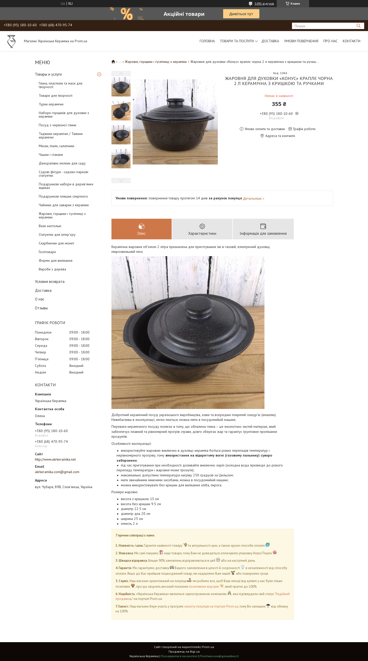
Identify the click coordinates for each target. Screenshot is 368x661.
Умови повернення (301, 41)
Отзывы (41, 308)
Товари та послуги (237, 41)
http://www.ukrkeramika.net (55, 459)
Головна (207, 41)
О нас (39, 299)
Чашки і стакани (51, 154)
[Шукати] (358, 26)
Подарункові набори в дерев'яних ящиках (66, 186)
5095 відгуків (264, 3)
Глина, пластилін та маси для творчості (60, 85)
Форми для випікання (55, 260)
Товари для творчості (55, 95)
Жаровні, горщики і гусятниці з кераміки (62, 215)
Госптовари (47, 252)
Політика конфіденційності (219, 656)
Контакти (351, 41)
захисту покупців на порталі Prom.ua (211, 606)
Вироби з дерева (52, 269)
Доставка (270, 41)
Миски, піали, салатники (56, 146)
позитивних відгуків (204, 586)
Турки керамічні (51, 104)
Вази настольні (50, 226)
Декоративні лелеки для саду (62, 163)
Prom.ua (208, 647)
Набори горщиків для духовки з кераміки (64, 115)
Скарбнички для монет (56, 243)
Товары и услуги (48, 74)
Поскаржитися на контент (179, 656)
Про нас (330, 41)
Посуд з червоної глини (57, 125)
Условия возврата (50, 281)
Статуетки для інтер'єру (57, 234)
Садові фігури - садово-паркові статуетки (63, 174)
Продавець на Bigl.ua (184, 651)
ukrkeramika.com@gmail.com (57, 472)
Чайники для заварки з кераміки (64, 205)
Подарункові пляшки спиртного (63, 196)
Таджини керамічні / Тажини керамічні (61, 135)
